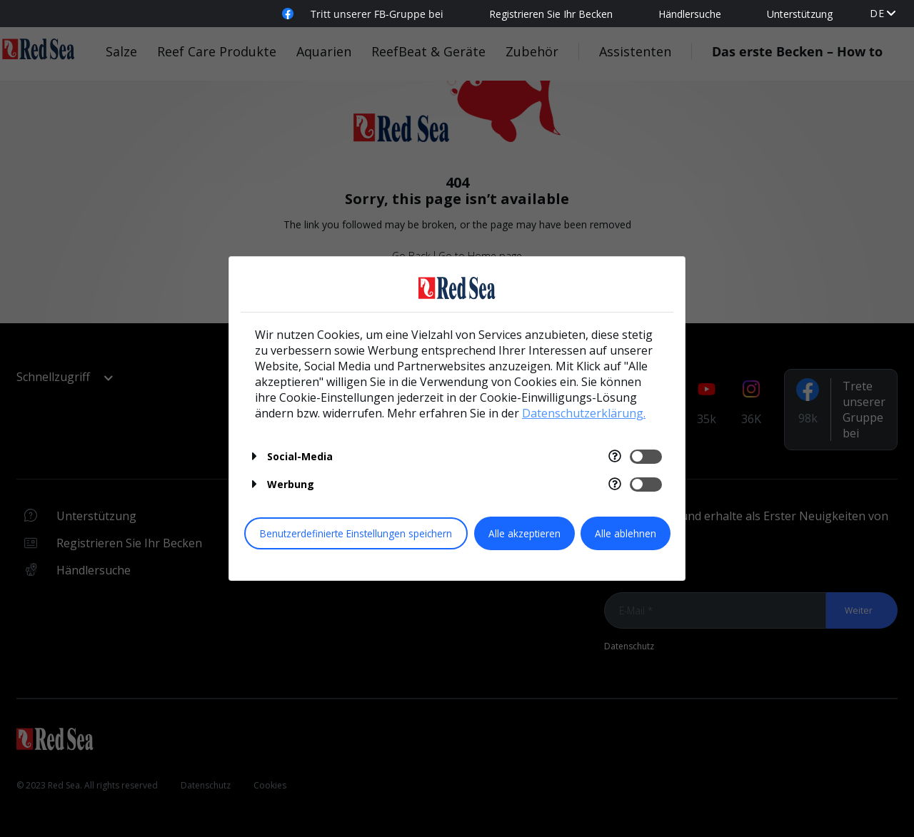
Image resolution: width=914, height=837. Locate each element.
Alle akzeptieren (524, 533)
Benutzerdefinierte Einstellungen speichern (356, 533)
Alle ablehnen (625, 533)
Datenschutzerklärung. (584, 413)
